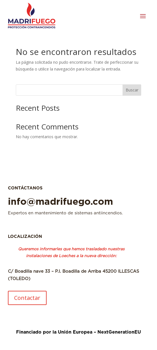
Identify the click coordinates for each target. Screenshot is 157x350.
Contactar (27, 298)
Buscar (132, 90)
